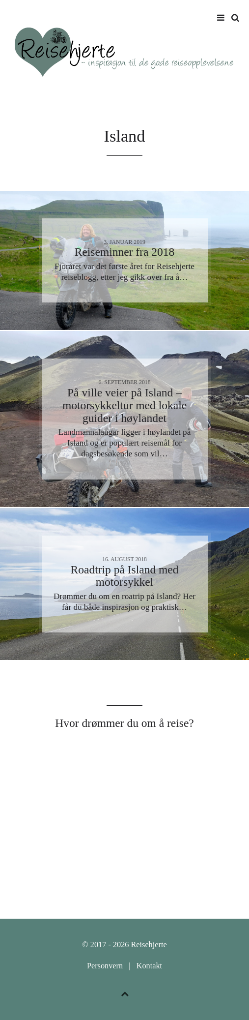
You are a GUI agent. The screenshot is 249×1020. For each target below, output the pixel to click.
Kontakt (149, 965)
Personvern (105, 965)
